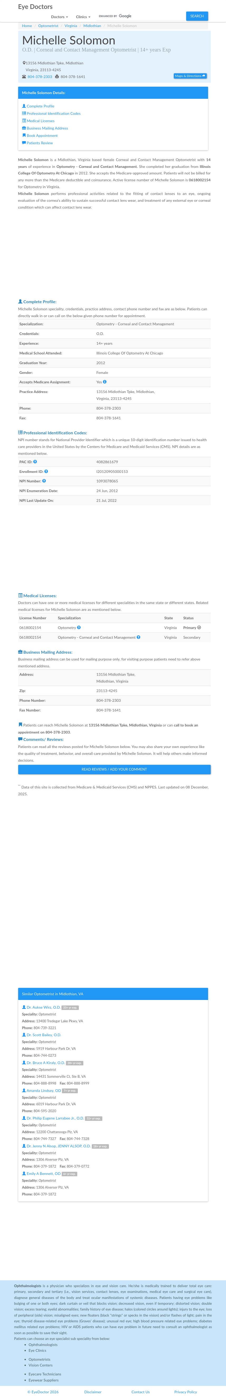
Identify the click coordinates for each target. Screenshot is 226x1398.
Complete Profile (38, 106)
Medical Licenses (38, 120)
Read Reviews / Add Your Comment (114, 769)
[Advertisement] (114, 254)
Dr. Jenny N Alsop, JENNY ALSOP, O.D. (65, 1146)
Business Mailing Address (45, 128)
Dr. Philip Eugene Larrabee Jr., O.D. (62, 1118)
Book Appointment (40, 135)
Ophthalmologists (43, 1344)
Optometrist (48, 25)
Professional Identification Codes (51, 113)
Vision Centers (41, 1365)
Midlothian (92, 25)
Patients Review (37, 143)
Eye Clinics (37, 1350)
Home (27, 25)
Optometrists (39, 1359)
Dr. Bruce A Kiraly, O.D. (52, 1062)
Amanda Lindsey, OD (50, 1090)
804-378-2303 (39, 76)
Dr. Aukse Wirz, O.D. (50, 1007)
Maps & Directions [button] (190, 76)
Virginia (71, 25)
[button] (59, 15)
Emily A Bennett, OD (49, 1173)
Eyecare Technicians (45, 1374)
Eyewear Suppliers (44, 1380)
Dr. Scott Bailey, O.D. (41, 1035)
